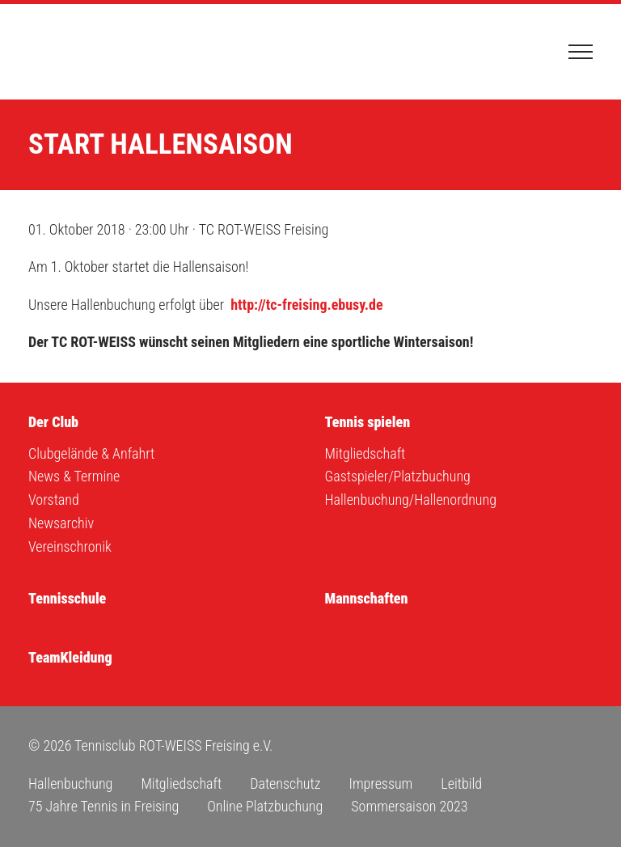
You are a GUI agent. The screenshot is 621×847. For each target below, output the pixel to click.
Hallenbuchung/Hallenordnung (410, 499)
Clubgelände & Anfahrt (91, 453)
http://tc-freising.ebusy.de (306, 304)
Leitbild (461, 783)
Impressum (380, 783)
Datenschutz (285, 783)
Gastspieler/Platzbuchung (398, 476)
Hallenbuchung (70, 783)
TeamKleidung (70, 657)
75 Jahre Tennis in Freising (103, 806)
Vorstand (53, 499)
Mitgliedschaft (365, 453)
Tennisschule (67, 598)
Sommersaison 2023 (409, 806)
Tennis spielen (368, 421)
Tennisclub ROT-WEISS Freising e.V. (109, 51)
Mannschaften (366, 598)
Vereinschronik (70, 546)
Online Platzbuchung (265, 806)
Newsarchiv (61, 523)
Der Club (53, 421)
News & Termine (74, 476)
